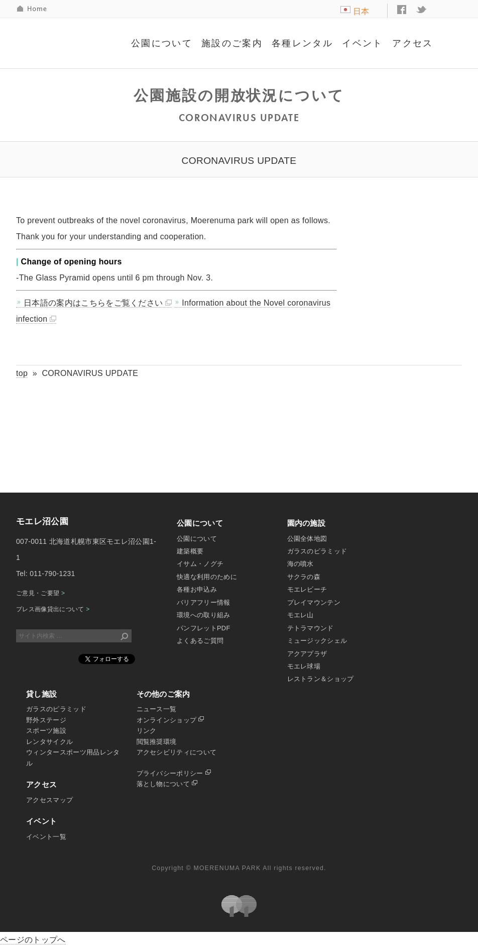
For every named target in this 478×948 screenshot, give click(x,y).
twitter (422, 10)
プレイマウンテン (314, 602)
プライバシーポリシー (174, 773)
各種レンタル (302, 43)
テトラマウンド (310, 628)
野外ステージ (46, 720)
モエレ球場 (304, 666)
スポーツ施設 (46, 730)
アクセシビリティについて (177, 752)
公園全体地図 (307, 538)
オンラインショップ (170, 720)
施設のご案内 (232, 43)
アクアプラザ (307, 653)
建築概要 (190, 551)
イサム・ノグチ (200, 563)
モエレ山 (300, 615)
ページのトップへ (33, 939)
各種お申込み (197, 589)
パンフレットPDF (203, 628)
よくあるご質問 (200, 640)
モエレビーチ (307, 589)
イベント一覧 (46, 836)
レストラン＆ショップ (320, 679)
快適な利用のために (207, 577)
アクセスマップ (49, 800)
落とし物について (167, 784)
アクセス (412, 43)
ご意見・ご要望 (40, 593)
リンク (147, 730)
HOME (32, 9)
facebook (402, 10)
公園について (161, 43)
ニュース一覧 (157, 709)
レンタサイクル (49, 741)
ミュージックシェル (317, 640)
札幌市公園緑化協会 (239, 906)
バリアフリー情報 (203, 602)
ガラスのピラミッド (317, 551)
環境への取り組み (203, 615)
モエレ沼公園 (70, 37)
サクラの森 (304, 577)
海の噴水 (300, 563)
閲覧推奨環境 (157, 741)
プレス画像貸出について (53, 609)
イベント (362, 43)
